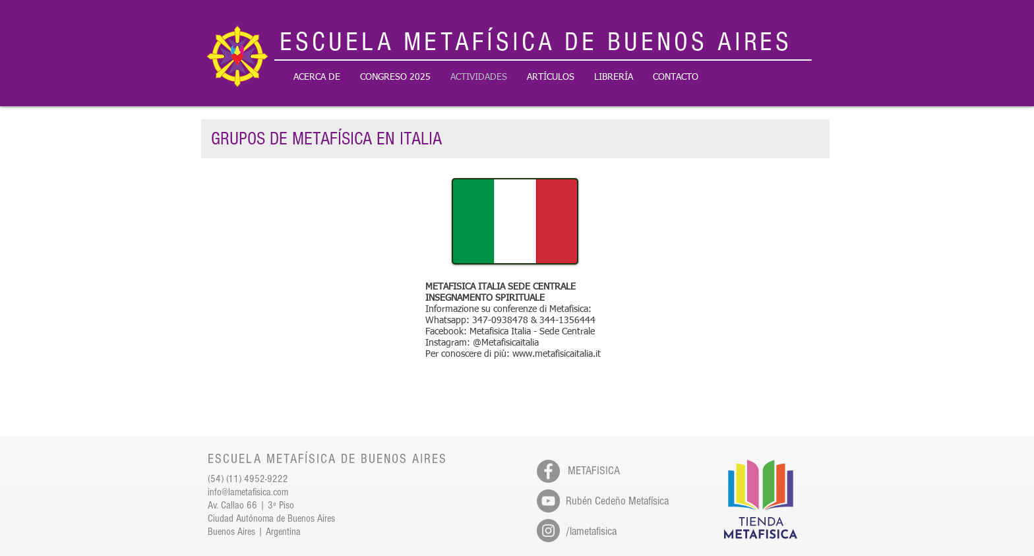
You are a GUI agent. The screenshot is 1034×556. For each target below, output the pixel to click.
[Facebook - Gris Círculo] (548, 471)
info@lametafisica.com (248, 492)
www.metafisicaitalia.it (556, 354)
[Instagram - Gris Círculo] (548, 530)
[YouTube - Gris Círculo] (548, 500)
